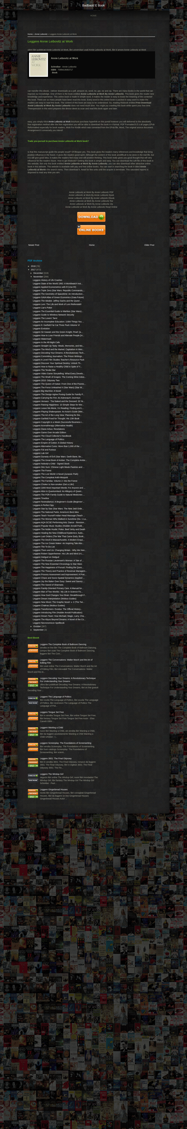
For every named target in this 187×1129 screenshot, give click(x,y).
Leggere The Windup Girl (53, 1068)
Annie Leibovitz (42, 36)
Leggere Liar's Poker (43, 329)
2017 (34, 270)
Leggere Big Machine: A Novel (48, 462)
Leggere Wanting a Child (52, 998)
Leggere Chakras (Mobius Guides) (50, 826)
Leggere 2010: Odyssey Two (47, 445)
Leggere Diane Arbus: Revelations (50, 529)
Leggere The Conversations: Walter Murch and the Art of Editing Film (54, 904)
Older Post (146, 246)
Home (93, 15)
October (38, 859)
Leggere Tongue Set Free (53, 977)
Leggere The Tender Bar (45, 429)
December (39, 273)
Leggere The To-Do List (45, 726)
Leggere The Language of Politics (49, 542)
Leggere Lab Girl (42, 562)
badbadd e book (93, 5)
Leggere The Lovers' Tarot (46, 345)
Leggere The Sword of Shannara (49, 791)
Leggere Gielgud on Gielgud (47, 743)
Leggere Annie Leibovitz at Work (51, 43)
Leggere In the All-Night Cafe (47, 381)
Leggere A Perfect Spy (44, 649)
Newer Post (35, 246)
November (39, 277)
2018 (34, 267)
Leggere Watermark (43, 377)
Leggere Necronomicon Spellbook (50, 855)
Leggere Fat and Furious (45, 559)
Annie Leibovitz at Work (61, 123)
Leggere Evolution (42, 361)
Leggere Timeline (42, 640)
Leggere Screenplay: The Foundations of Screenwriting (53, 1022)
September (39, 862)
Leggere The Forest (43, 591)
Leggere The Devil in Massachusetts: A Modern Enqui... (47, 714)
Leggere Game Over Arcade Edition (50, 533)
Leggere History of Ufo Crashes (48, 280)
